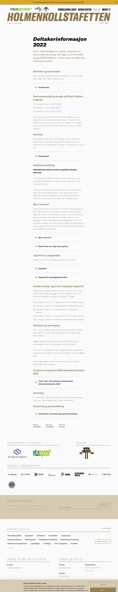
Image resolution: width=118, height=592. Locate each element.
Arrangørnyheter (17, 23)
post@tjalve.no (65, 567)
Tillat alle (103, 573)
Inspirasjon (66, 535)
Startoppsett (30, 539)
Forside (9, 23)
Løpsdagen (35, 543)
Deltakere (41, 535)
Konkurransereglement (17, 543)
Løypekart (29, 535)
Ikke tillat (103, 585)
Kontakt (74, 543)
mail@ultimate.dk (14, 567)
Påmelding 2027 (67, 9)
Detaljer (26, 588)
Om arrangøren (61, 543)
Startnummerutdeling (69, 539)
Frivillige (47, 543)
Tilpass (103, 579)
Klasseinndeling (14, 539)
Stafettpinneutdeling (48, 539)
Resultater (85, 9)
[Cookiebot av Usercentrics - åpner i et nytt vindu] (11, 588)
